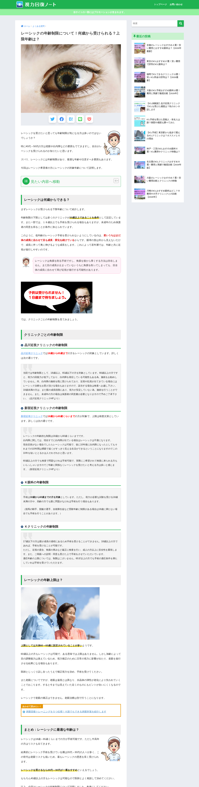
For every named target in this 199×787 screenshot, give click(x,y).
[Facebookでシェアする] (60, 121)
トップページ (160, 4)
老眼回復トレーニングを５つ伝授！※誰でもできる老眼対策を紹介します (66, 714)
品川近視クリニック (32, 355)
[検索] (180, 24)
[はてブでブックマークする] (71, 121)
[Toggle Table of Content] (114, 183)
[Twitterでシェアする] (50, 121)
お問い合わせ (176, 4)
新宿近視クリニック (32, 418)
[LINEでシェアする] (81, 121)
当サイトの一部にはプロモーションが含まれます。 (99, 12)
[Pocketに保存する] (92, 121)
